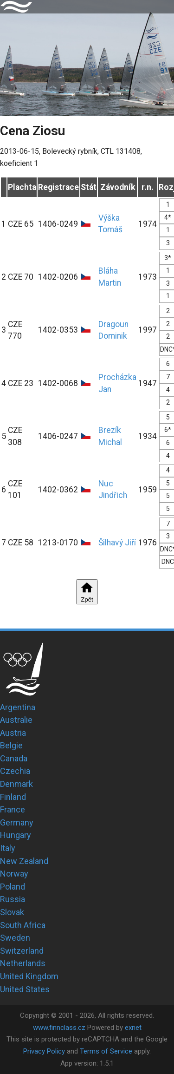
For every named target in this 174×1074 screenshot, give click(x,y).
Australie (16, 720)
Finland (13, 797)
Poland (12, 886)
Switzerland (22, 951)
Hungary (15, 835)
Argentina (17, 707)
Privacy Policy (44, 1051)
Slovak (12, 912)
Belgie (11, 745)
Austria (13, 733)
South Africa (22, 925)
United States (25, 989)
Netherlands (22, 963)
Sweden (15, 938)
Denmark (16, 784)
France (12, 809)
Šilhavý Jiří (117, 542)
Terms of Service (106, 1051)
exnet (133, 1027)
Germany (16, 822)
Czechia (15, 771)
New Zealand (24, 861)
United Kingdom (29, 976)
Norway (14, 873)
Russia (12, 899)
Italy (7, 848)
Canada (13, 758)
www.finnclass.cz (59, 1027)
